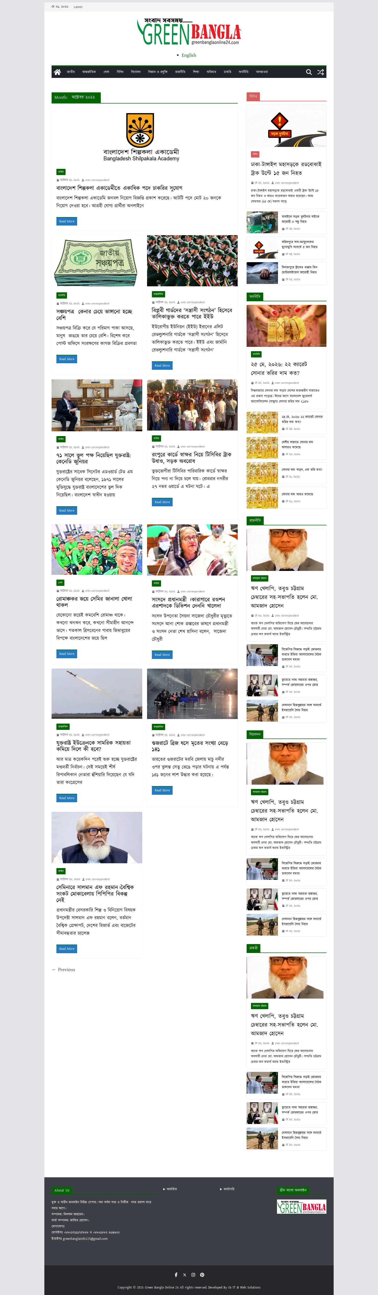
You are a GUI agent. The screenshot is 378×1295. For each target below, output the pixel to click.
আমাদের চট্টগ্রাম (259, 578)
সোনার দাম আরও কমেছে (297, 494)
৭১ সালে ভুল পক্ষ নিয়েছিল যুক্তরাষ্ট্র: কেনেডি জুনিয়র (93, 459)
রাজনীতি (180, 72)
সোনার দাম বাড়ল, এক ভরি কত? (302, 469)
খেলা (106, 72)
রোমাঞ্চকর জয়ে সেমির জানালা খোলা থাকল (94, 602)
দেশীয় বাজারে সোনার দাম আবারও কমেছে (297, 445)
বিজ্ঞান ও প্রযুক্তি (158, 72)
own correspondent (97, 180)
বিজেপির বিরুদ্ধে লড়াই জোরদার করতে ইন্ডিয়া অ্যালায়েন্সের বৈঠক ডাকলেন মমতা (301, 654)
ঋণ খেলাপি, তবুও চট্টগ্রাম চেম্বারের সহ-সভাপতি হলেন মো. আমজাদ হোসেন (284, 597)
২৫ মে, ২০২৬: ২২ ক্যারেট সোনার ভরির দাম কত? (279, 369)
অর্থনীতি (244, 72)
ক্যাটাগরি (229, 1189)
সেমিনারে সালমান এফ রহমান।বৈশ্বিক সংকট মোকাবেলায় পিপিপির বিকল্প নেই (95, 894)
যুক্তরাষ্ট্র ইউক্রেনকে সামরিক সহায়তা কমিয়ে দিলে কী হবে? (93, 746)
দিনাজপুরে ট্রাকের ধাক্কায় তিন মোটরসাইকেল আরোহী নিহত (299, 270)
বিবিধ (120, 72)
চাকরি (227, 72)
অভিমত (211, 72)
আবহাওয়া (262, 72)
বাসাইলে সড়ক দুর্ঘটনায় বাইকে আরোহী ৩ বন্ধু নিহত (300, 219)
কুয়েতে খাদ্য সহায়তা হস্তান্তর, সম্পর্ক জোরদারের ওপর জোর (300, 682)
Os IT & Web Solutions (244, 1287)
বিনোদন (136, 72)
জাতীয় (71, 72)
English (189, 55)
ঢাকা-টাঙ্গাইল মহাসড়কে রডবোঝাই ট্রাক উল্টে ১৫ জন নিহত (286, 169)
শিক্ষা (196, 72)
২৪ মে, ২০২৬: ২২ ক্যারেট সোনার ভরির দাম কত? (302, 420)
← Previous (63, 969)
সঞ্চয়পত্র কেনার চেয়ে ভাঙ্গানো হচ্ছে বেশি (94, 315)
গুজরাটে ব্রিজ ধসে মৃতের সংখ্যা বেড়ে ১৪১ (190, 746)
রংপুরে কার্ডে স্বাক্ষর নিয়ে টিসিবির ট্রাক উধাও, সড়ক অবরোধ (191, 458)
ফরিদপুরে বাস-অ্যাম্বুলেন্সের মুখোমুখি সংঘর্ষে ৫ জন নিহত (299, 245)
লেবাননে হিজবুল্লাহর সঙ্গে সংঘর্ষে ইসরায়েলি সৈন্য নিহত (301, 708)
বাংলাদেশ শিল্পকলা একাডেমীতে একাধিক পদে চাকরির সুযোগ (119, 188)
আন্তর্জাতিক (89, 72)
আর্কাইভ (172, 1189)
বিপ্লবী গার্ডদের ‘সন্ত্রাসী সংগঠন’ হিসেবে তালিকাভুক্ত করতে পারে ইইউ (192, 314)
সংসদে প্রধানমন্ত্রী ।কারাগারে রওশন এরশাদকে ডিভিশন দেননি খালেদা (188, 603)
